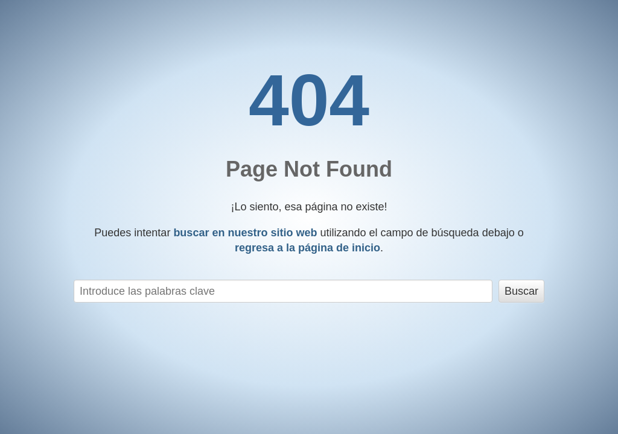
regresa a (307, 248)
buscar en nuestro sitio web (245, 233)
